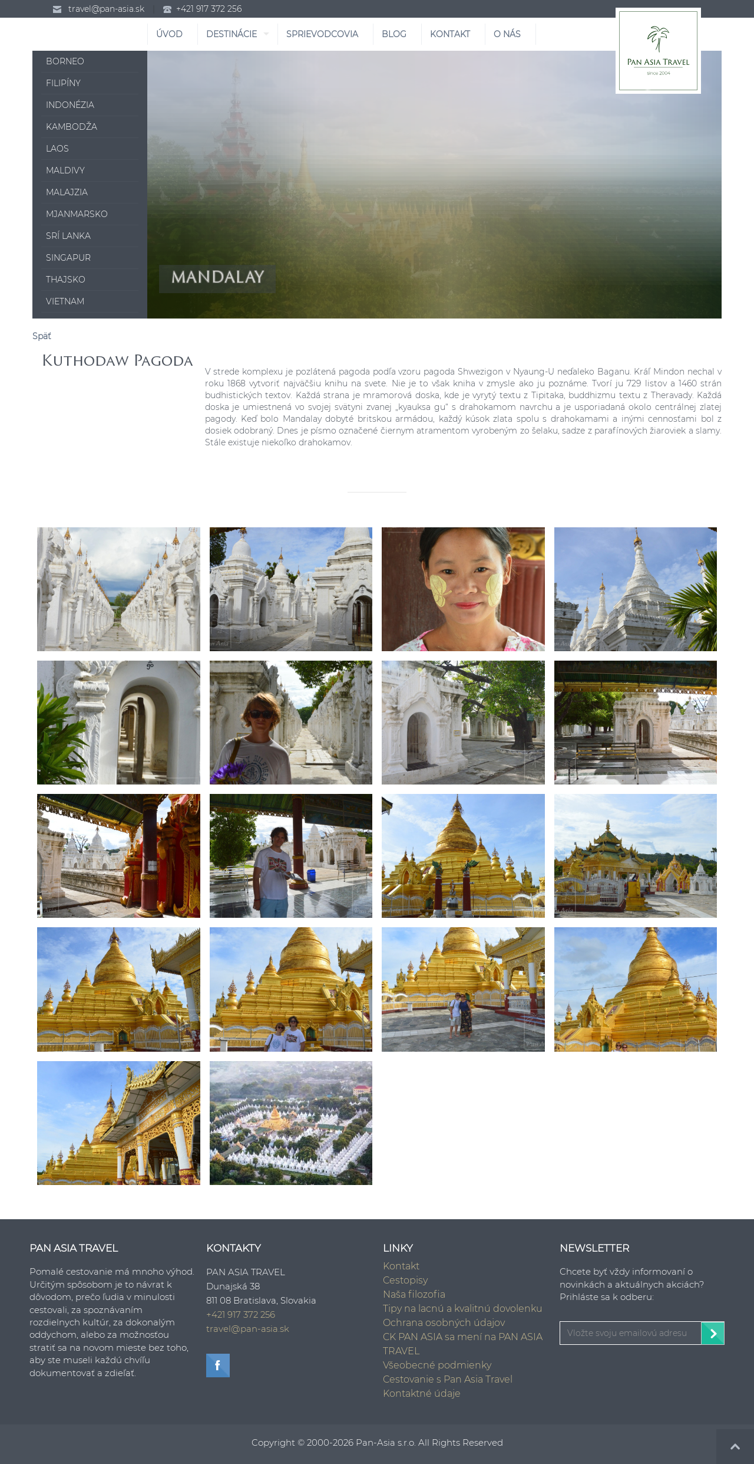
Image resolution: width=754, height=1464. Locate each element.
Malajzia (67, 192)
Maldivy (65, 170)
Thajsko (65, 279)
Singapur (68, 257)
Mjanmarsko (77, 214)
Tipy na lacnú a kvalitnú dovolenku (463, 1308)
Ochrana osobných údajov (444, 1322)
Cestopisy (405, 1280)
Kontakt (401, 1266)
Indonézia (70, 105)
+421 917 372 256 (209, 9)
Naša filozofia (414, 1294)
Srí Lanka (68, 236)
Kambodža (71, 127)
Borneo (65, 61)
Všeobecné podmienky (437, 1365)
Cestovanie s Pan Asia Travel (447, 1379)
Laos (57, 148)
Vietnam (65, 301)
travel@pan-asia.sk (106, 9)
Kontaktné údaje (422, 1393)
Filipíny (63, 83)
